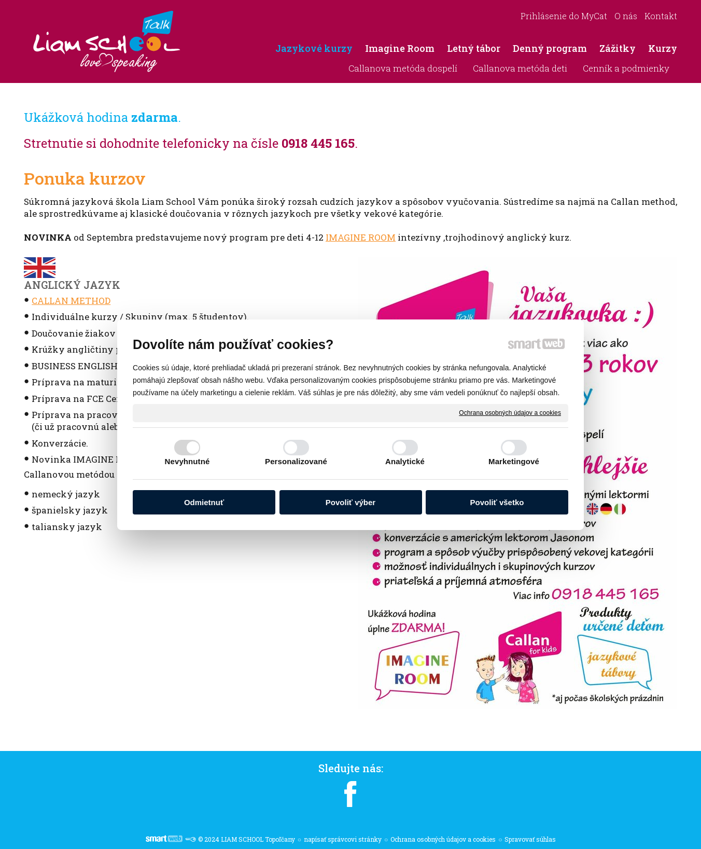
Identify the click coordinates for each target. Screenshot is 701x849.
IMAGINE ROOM (361, 237)
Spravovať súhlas (530, 839)
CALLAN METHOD (71, 301)
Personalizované (296, 461)
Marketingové (513, 461)
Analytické (405, 461)
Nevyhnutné (187, 461)
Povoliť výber (350, 502)
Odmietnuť (204, 502)
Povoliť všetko (497, 502)
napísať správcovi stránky (343, 839)
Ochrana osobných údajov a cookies (510, 412)
